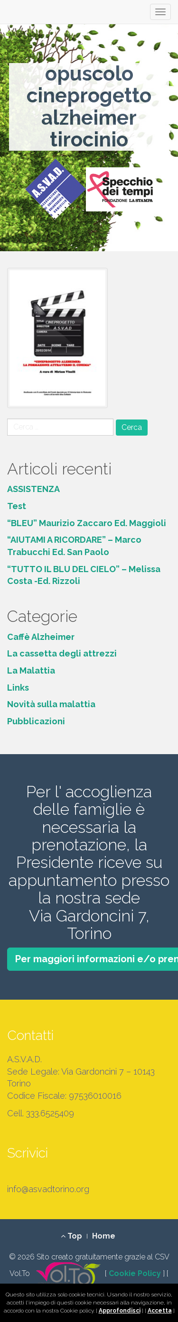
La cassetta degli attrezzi (62, 653)
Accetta (160, 1310)
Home (103, 1235)
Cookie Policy (135, 1273)
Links (18, 688)
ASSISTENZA (33, 489)
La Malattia (31, 670)
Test (16, 506)
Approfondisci (120, 1310)
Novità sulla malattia (51, 704)
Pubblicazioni (36, 721)
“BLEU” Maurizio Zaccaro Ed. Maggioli (86, 523)
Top (71, 1235)
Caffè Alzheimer (41, 637)
